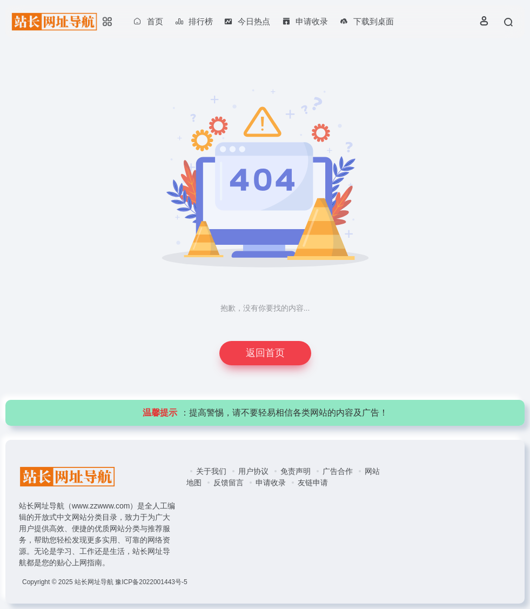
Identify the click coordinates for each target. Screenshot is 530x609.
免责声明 (295, 471)
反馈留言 (228, 482)
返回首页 (265, 352)
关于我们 (211, 471)
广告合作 (338, 471)
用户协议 (253, 471)
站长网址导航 (94, 582)
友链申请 (313, 482)
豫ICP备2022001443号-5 (151, 582)
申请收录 (271, 482)
